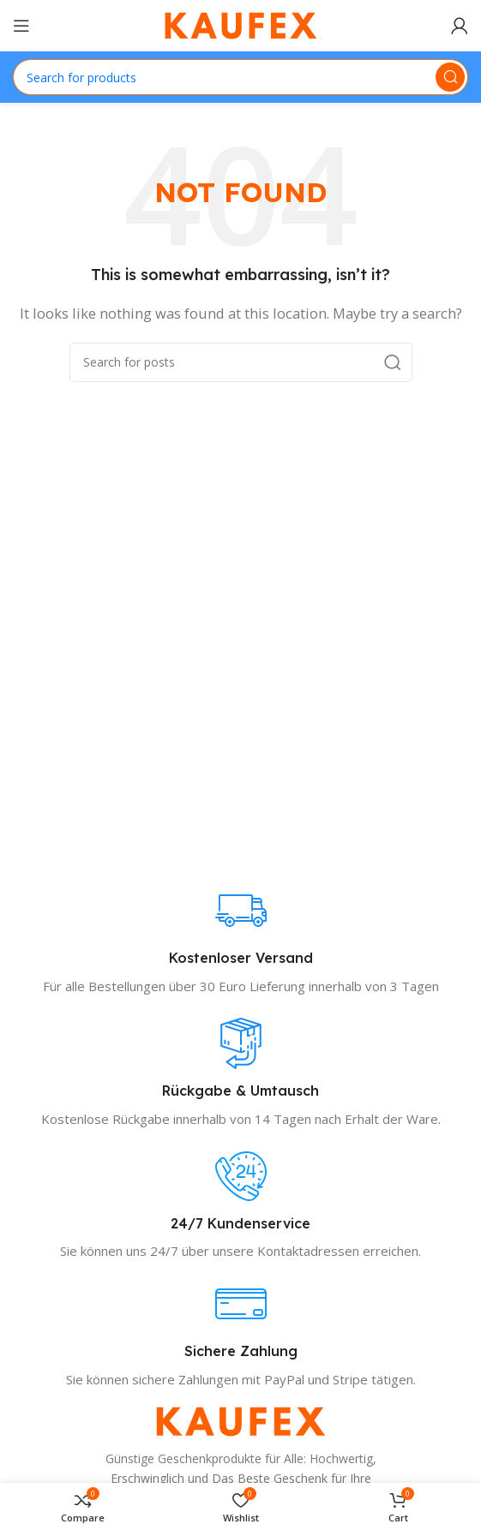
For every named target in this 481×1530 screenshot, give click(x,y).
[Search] (240, 77)
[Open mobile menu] (21, 26)
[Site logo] (241, 24)
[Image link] (241, 1420)
